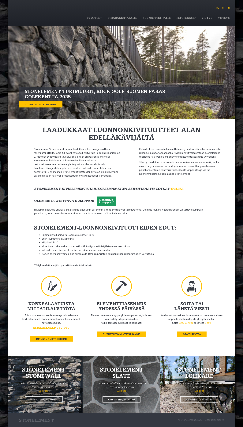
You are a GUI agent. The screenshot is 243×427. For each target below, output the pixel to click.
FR (228, 7)
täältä (176, 189)
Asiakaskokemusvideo (51, 327)
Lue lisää (44, 390)
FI (223, 7)
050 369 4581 (186, 322)
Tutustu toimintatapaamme (121, 334)
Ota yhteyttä (192, 334)
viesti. (208, 322)
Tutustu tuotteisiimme (41, 104)
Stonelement (46, 12)
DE (217, 7)
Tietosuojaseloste (213, 419)
